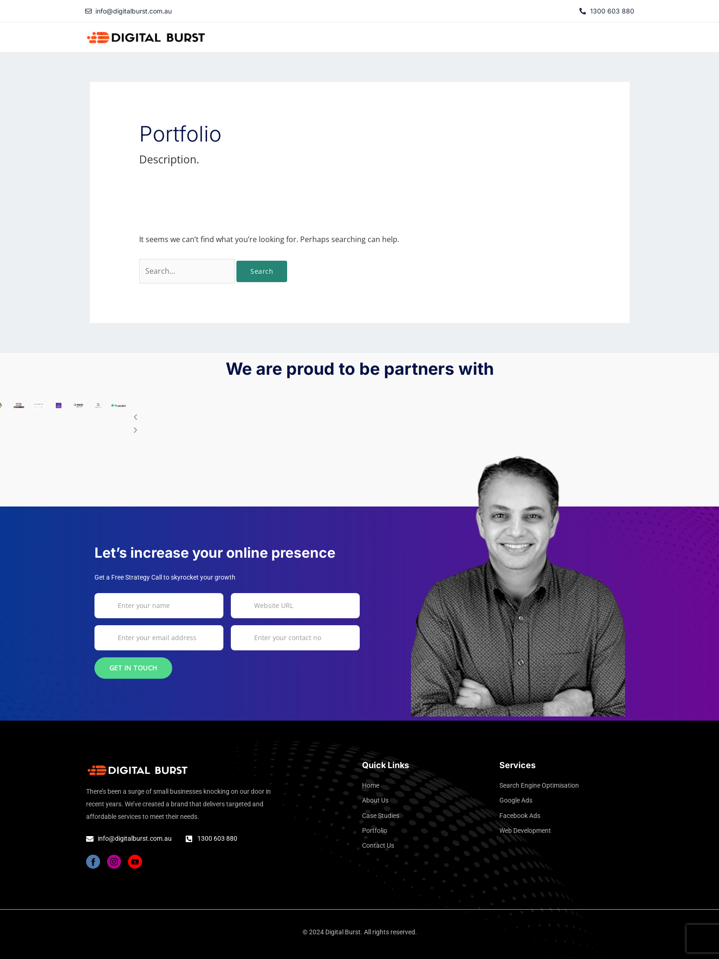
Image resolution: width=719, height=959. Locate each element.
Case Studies (477, 35)
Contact (616, 35)
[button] (530, 35)
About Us (427, 35)
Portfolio (576, 35)
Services (530, 35)
